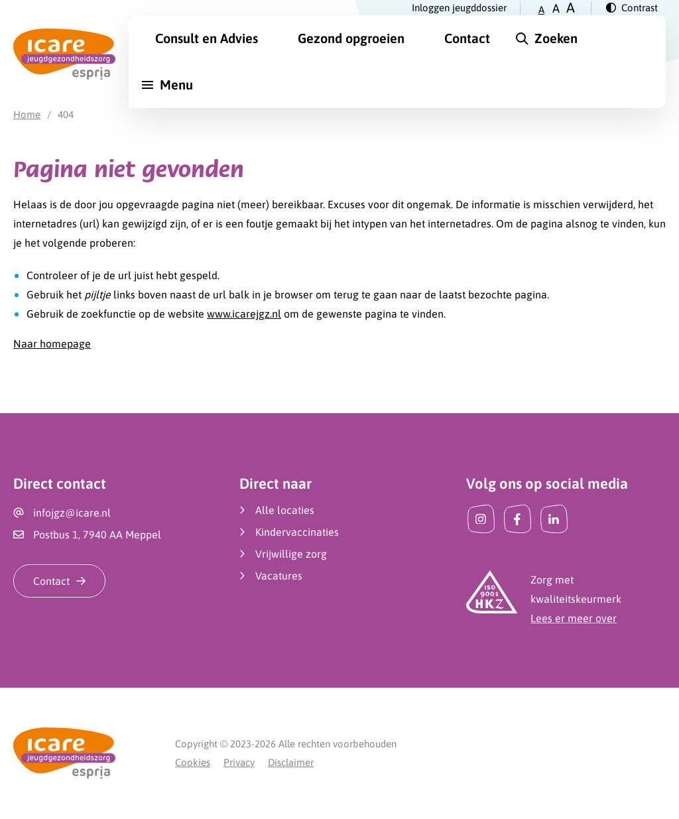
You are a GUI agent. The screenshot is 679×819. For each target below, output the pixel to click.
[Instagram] (481, 519)
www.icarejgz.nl (244, 314)
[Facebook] (517, 519)
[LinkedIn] (554, 519)
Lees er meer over (573, 618)
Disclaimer (291, 762)
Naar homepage (52, 343)
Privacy (239, 762)
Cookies (192, 762)
